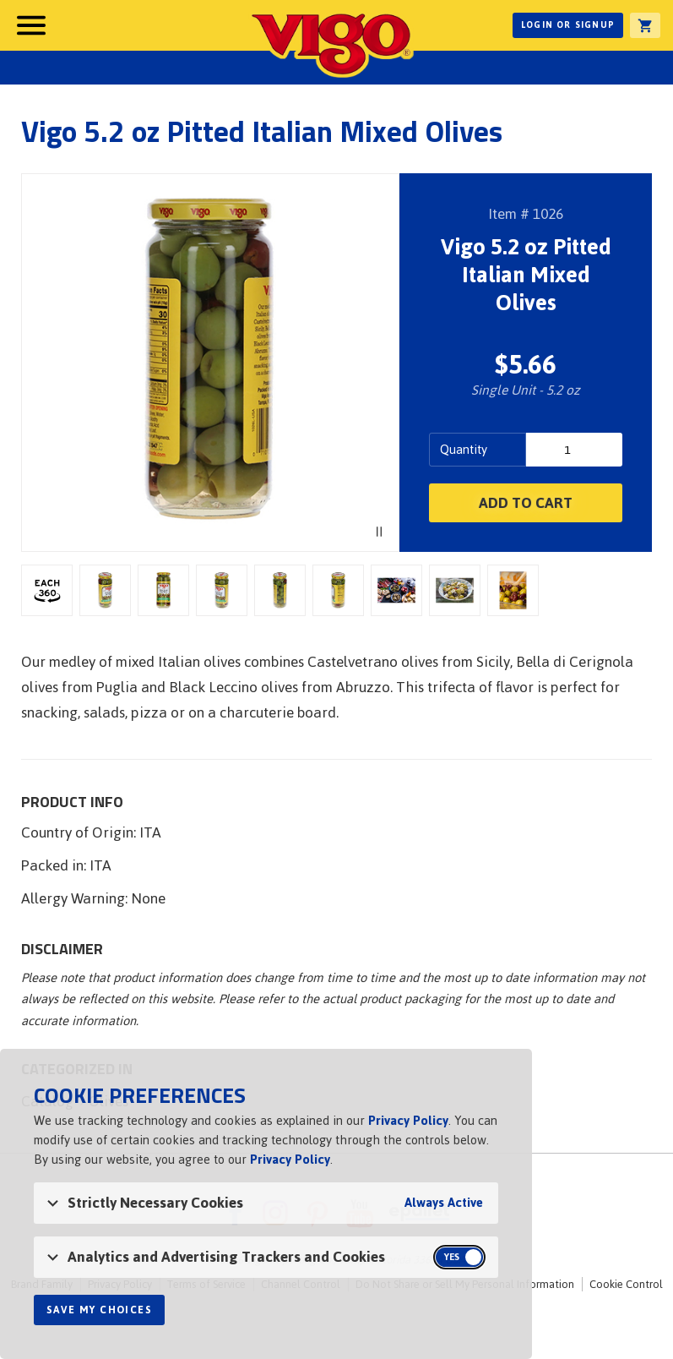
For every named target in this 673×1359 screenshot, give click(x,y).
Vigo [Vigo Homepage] (331, 44)
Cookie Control (626, 1284)
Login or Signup (568, 25)
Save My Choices (99, 1310)
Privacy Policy (408, 1120)
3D (47, 590)
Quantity (463, 449)
